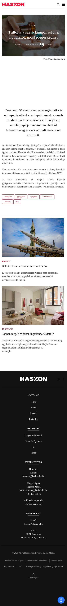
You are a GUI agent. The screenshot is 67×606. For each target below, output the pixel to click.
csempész (8, 196)
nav (17, 201)
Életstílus (33, 419)
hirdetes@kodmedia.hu (33, 476)
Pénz (33, 407)
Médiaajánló (57, 561)
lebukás (7, 201)
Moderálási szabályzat (14, 561)
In (33, 447)
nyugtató (33, 196)
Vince (33, 452)
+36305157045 (33, 494)
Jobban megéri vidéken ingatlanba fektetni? (28, 334)
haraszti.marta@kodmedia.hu (33, 490)
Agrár (33, 402)
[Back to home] (13, 4)
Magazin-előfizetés (33, 435)
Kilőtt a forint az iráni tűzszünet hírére (25, 266)
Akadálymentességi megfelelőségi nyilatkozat (44, 566)
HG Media (50, 553)
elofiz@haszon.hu (33, 504)
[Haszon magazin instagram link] (58, 379)
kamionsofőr (47, 196)
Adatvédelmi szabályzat (37, 561)
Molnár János (35, 44)
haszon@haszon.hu (33, 524)
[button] (58, 4)
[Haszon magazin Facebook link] (63, 379)
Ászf (20, 566)
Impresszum (9, 566)
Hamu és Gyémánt (33, 441)
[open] (61, 600)
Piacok (33, 413)
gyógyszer (21, 196)
